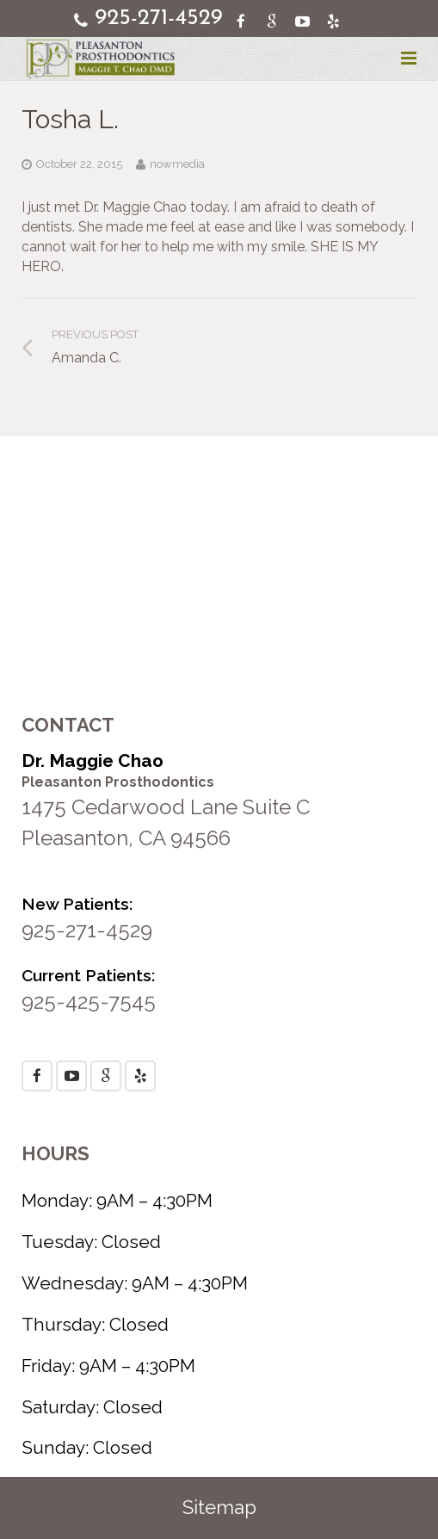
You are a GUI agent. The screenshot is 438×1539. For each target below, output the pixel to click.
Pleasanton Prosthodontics (118, 782)
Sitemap (219, 1507)
